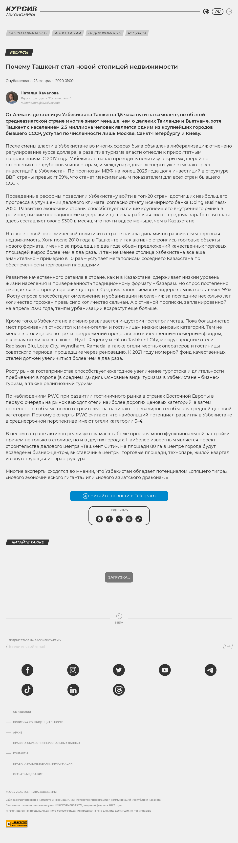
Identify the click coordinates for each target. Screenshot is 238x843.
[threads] (119, 690)
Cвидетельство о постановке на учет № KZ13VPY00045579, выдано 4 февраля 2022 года (64, 805)
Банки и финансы (28, 33)
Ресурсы (137, 33)
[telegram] (210, 670)
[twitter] (119, 670)
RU (217, 11)
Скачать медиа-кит (28, 774)
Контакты (20, 753)
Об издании (22, 712)
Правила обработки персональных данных (46, 743)
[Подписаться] (228, 646)
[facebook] (27, 670)
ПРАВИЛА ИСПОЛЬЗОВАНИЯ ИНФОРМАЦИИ (42, 763)
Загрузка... (119, 577)
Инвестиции (68, 33)
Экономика (21, 15)
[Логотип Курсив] (21, 8)
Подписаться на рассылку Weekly (35, 640)
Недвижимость (105, 33)
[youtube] (165, 670)
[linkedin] (73, 690)
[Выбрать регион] (206, 11)
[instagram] (73, 670)
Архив (17, 732)
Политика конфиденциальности (38, 722)
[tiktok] (27, 690)
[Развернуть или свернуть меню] (229, 11)
